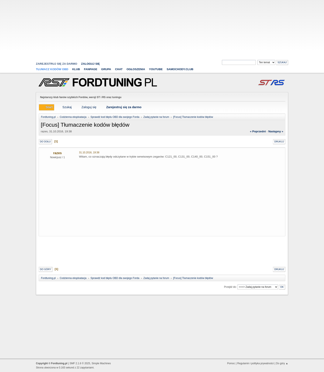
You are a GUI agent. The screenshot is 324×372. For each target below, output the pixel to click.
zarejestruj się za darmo (56, 63)
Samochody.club (180, 69)
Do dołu (45, 141)
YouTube (156, 69)
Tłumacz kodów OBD (52, 69)
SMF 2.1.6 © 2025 (80, 363)
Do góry (45, 269)
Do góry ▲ (282, 363)
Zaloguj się (90, 63)
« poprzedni (258, 131)
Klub (76, 69)
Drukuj (279, 141)
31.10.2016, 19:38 (89, 152)
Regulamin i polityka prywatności (255, 363)
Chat (118, 69)
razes (57, 153)
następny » (275, 131)
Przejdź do (230, 286)
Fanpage (90, 69)
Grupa (106, 69)
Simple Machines (101, 363)
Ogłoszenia (135, 69)
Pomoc (231, 363)
